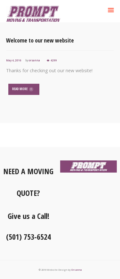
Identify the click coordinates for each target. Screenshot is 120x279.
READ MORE (20, 89)
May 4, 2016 (13, 60)
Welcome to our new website (40, 40)
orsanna (34, 60)
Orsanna (76, 269)
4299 (54, 60)
